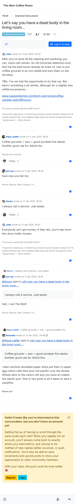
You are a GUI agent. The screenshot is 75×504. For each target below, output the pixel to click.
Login (22, 477)
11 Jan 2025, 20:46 (35, 335)
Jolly (8, 54)
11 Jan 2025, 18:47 (31, 224)
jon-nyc (10, 171)
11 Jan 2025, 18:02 (39, 136)
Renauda (10, 335)
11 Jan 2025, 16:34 (31, 54)
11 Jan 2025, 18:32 (34, 171)
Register (11, 477)
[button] (4, 499)
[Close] (69, 417)
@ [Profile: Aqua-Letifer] (11, 340)
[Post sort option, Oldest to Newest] (6, 44)
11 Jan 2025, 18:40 (32, 201)
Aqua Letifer (12, 136)
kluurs (9, 201)
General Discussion (13, 34)
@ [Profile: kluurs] (7, 281)
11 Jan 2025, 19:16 (34, 276)
